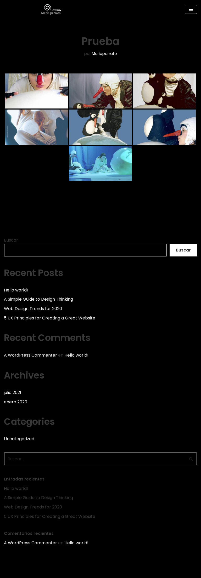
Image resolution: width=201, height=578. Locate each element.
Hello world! (16, 290)
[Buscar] (94, 459)
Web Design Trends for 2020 (33, 309)
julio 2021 (12, 393)
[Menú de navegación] (191, 9)
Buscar (11, 240)
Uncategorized (19, 439)
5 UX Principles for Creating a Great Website (49, 318)
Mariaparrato (104, 53)
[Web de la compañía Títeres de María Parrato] (52, 9)
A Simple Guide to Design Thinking (38, 299)
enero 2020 (15, 402)
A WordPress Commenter (30, 355)
